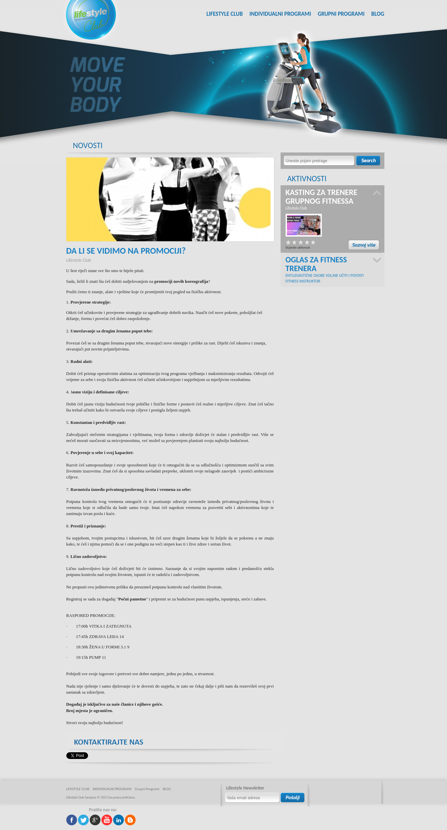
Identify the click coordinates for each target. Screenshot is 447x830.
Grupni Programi (341, 13)
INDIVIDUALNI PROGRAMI (280, 13)
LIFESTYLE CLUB (224, 13)
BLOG (377, 13)
